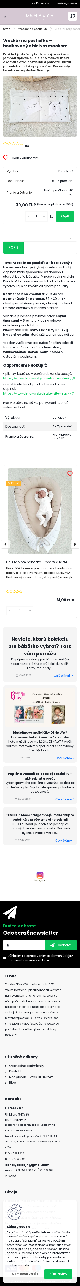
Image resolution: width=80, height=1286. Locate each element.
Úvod (6, 29)
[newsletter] (61, 945)
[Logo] (40, 16)
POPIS (13, 247)
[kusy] (36, 216)
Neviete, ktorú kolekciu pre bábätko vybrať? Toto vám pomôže (40, 646)
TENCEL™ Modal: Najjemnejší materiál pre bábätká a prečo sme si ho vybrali (40, 817)
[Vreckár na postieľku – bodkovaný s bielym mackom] (40, 106)
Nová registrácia (67, 3)
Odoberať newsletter (30, 932)
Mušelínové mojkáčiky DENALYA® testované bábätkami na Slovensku (40, 734)
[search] (72, 16)
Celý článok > (63, 676)
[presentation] (5, 544)
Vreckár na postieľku (33, 29)
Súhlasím (58, 1274)
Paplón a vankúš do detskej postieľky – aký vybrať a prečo (40, 776)
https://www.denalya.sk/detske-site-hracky (39, 393)
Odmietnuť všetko (25, 1274)
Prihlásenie (42, 3)
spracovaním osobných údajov (49, 956)
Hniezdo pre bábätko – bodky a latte (36, 562)
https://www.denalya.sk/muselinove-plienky (39, 378)
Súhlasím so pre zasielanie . (40, 958)
